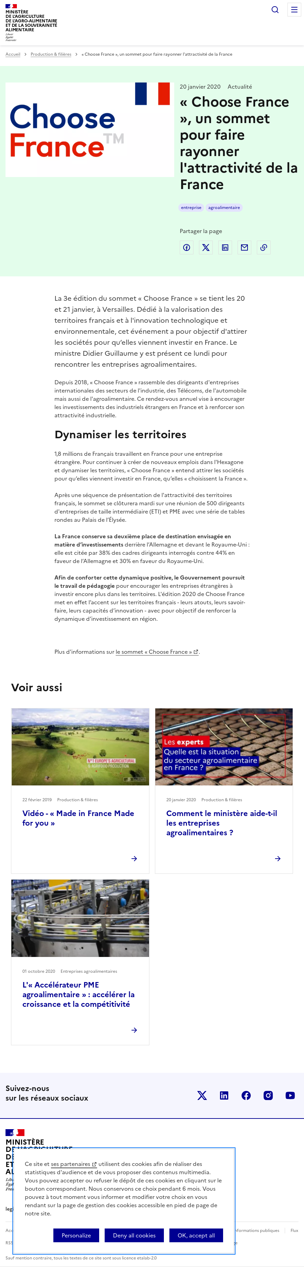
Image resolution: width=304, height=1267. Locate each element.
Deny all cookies (134, 1235)
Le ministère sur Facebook (246, 1095)
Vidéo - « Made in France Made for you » (78, 818)
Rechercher (275, 9)
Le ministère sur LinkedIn (224, 1095)
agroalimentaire (224, 208)
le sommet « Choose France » (154, 652)
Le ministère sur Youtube (290, 1095)
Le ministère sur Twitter (202, 1095)
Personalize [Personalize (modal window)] (76, 1235)
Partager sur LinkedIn (225, 247)
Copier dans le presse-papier (264, 247)
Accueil (13, 54)
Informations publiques (256, 1230)
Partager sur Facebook (186, 247)
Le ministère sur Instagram (268, 1095)
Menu (294, 9)
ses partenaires (70, 1164)
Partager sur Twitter (206, 247)
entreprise (191, 208)
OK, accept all (196, 1235)
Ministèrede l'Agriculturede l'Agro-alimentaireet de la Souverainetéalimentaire (31, 21)
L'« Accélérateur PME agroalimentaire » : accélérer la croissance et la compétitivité (78, 994)
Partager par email (244, 247)
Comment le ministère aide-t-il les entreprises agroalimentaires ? (221, 823)
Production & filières (51, 54)
